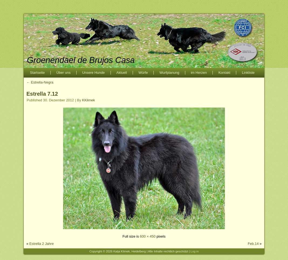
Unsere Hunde (93, 73)
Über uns (63, 73)
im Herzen (199, 73)
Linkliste (248, 73)
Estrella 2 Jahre (41, 244)
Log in (195, 251)
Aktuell (121, 73)
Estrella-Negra (39, 82)
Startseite (37, 73)
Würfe (143, 73)
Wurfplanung (169, 73)
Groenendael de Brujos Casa (81, 60)
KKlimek (88, 100)
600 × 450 (148, 236)
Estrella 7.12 (42, 94)
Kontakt (224, 73)
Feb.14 (253, 244)
